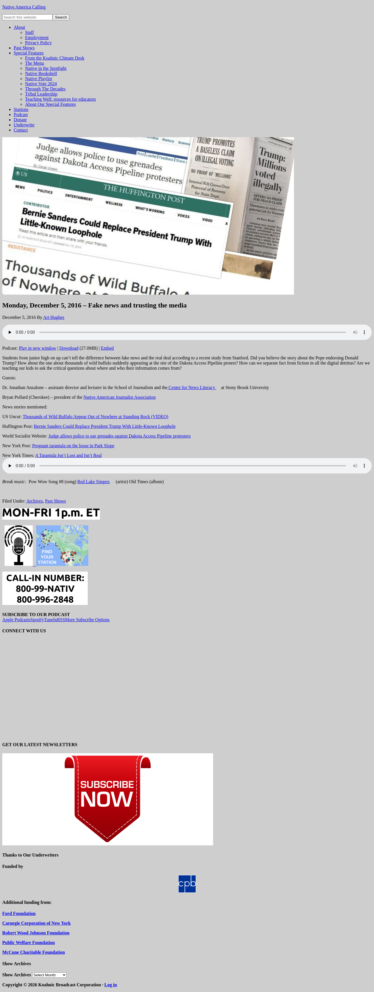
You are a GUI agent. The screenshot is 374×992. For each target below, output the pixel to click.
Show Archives (16, 974)
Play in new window (37, 348)
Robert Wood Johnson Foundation (36, 932)
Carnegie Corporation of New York (36, 923)
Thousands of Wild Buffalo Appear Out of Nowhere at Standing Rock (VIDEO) (95, 416)
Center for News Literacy (191, 387)
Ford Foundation (19, 913)
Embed (107, 348)
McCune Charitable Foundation (33, 952)
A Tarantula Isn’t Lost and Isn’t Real (68, 455)
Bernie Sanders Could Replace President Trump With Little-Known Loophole (105, 426)
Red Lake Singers (93, 481)
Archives (34, 501)
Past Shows (55, 501)
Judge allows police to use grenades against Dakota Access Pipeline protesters (119, 436)
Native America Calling (24, 7)
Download (69, 348)
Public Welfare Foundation (28, 942)
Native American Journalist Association (119, 397)
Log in (110, 984)
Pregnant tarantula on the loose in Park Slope (73, 445)
